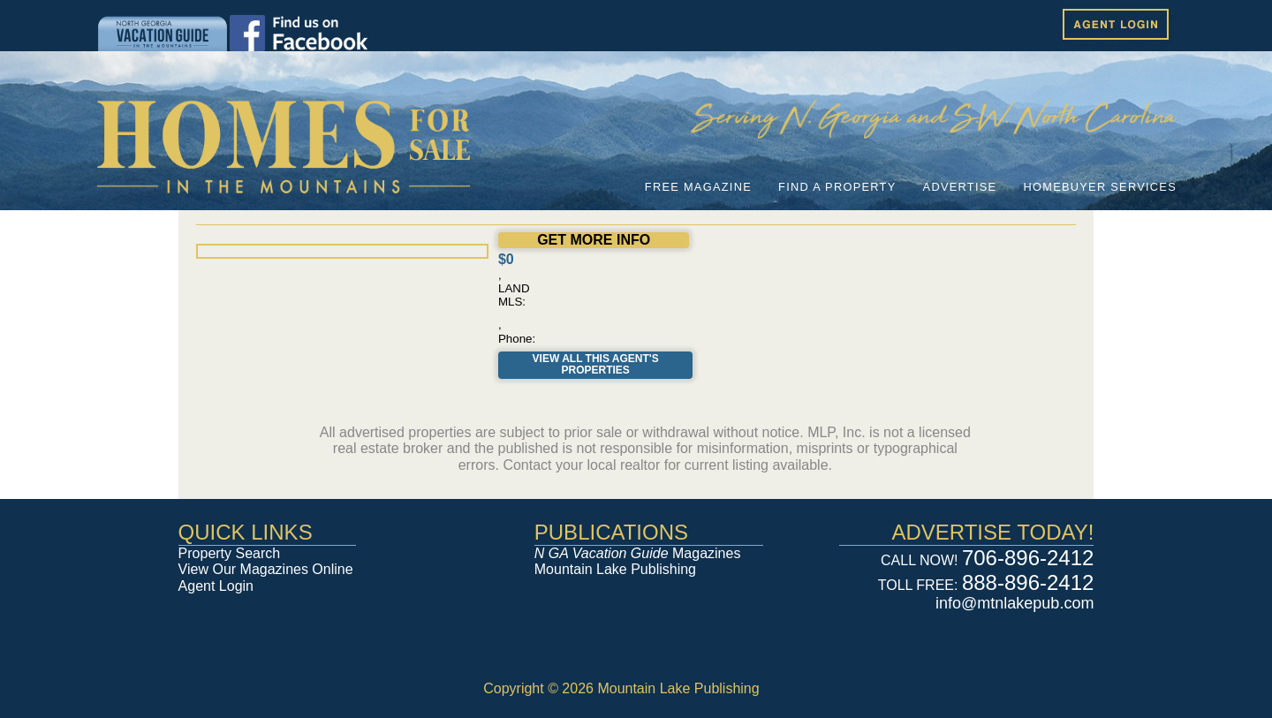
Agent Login (216, 585)
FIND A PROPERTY (837, 186)
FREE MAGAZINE (698, 186)
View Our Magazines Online (265, 569)
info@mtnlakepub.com (1014, 603)
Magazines (637, 553)
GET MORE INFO (593, 239)
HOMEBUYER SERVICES (1100, 186)
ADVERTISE (960, 186)
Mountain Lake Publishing (615, 569)
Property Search (229, 553)
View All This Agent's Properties (596, 364)
